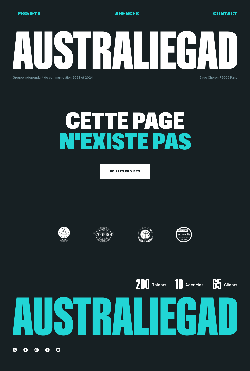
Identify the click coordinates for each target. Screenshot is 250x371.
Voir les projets (125, 171)
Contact (225, 13)
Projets (29, 13)
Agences (127, 13)
